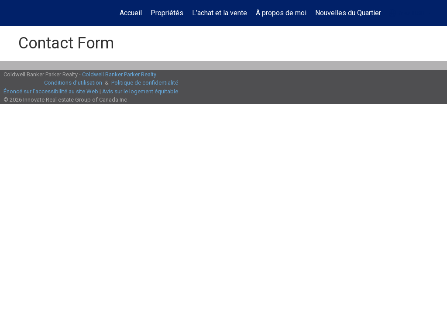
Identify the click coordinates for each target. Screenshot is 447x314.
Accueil (131, 13)
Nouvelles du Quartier (348, 13)
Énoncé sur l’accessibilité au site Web (50, 91)
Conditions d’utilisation (73, 82)
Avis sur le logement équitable (140, 91)
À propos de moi (281, 13)
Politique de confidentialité (144, 82)
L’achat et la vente (219, 13)
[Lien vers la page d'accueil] (16, 13)
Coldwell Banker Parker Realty (119, 74)
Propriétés (167, 13)
